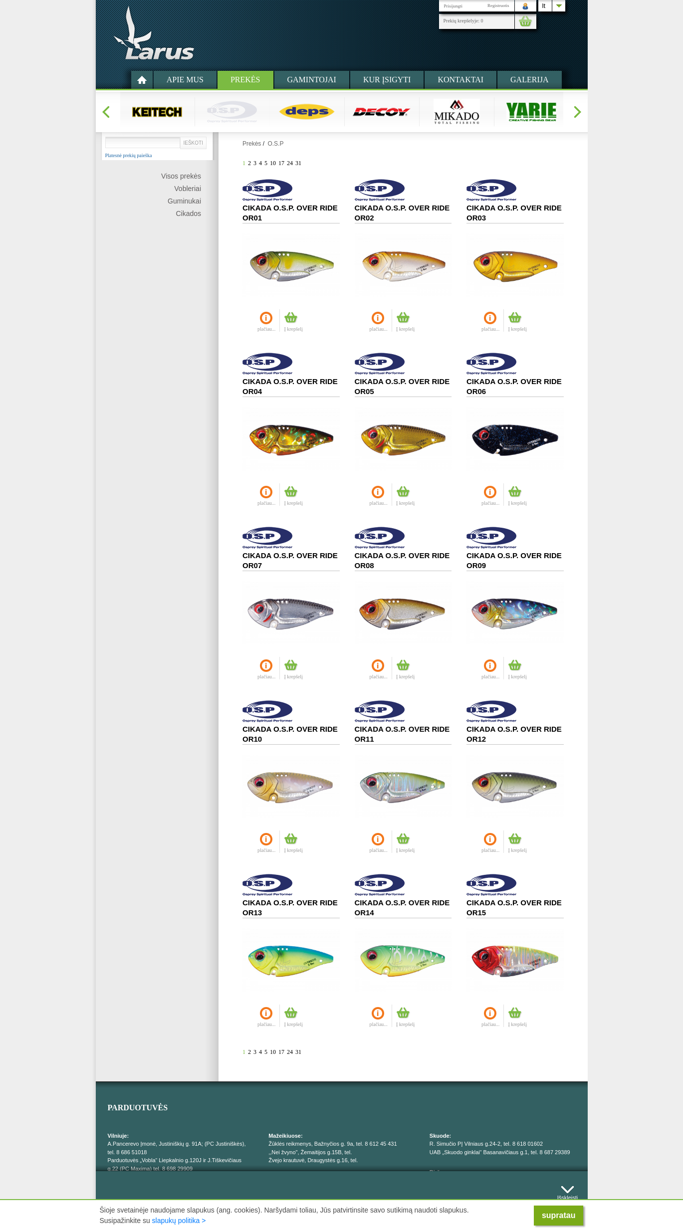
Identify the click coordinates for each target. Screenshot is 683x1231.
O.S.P (275, 143)
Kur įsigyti (387, 79)
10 (273, 163)
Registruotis (498, 5)
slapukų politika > (179, 1221)
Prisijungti (453, 5)
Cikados (188, 213)
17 (281, 163)
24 (290, 163)
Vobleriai (187, 189)
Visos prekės (181, 176)
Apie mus (185, 79)
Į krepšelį (293, 329)
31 (298, 163)
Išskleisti (567, 1195)
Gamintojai (311, 79)
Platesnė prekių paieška (128, 155)
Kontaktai (460, 79)
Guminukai (184, 201)
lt (544, 5)
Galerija (529, 79)
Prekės (245, 79)
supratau (559, 1215)
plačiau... (266, 329)
